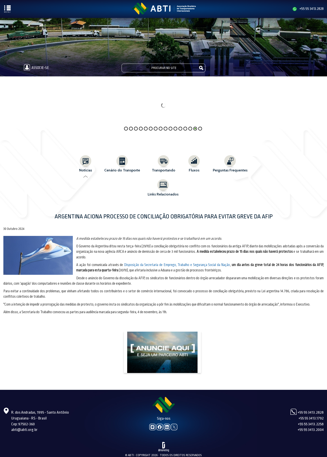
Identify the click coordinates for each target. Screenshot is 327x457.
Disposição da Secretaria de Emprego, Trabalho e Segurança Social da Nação (177, 265)
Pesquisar (201, 67)
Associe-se (35, 68)
